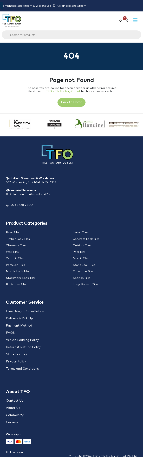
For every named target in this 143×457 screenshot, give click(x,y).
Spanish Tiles (81, 278)
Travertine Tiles (83, 271)
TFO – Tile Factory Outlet (63, 91)
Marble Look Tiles (18, 271)
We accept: (13, 434)
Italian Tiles (80, 232)
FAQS (10, 332)
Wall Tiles (12, 252)
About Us (13, 407)
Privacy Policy (16, 361)
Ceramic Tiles (15, 258)
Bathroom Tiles (16, 284)
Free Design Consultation (25, 311)
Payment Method (19, 325)
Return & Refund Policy (23, 347)
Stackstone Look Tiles (21, 278)
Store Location (17, 354)
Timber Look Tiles (18, 239)
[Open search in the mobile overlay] (71, 36)
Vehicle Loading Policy (22, 340)
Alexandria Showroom (71, 5)
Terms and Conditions (22, 368)
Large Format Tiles (85, 284)
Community (14, 415)
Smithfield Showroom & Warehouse (27, 5)
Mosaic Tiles (81, 258)
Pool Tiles (79, 252)
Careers (12, 422)
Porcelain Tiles (15, 265)
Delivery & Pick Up (19, 318)
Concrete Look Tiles (86, 239)
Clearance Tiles (16, 245)
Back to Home (71, 102)
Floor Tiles (13, 232)
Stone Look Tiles (84, 265)
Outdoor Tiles (82, 245)
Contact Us (14, 400)
